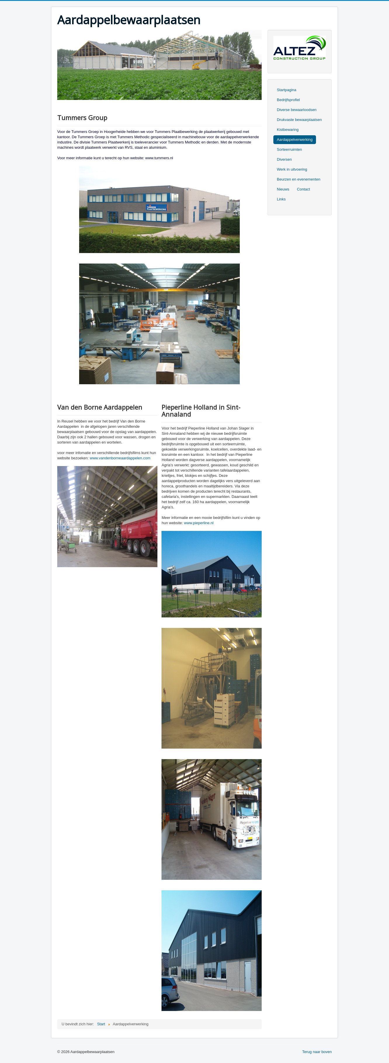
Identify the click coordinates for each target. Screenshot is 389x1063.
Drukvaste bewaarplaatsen (299, 119)
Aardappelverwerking (294, 139)
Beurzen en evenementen (298, 179)
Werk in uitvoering (292, 169)
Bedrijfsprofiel (288, 100)
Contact (303, 189)
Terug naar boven (317, 1052)
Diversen (284, 159)
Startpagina (286, 90)
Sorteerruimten (289, 149)
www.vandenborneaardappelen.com (120, 458)
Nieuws (283, 189)
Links (281, 199)
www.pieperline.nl (198, 523)
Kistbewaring (287, 129)
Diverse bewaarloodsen (297, 110)
